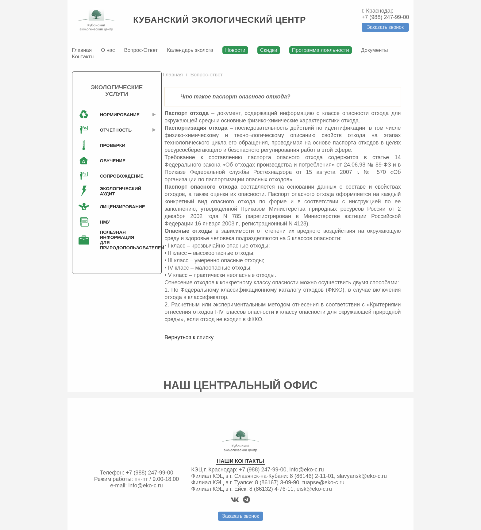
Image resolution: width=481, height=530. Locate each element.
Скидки (268, 50)
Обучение (113, 160)
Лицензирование (118, 206)
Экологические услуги (117, 90)
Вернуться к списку (189, 337)
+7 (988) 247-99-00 (385, 17)
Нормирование (118, 114)
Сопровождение (118, 176)
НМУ (105, 222)
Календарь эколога (190, 50)
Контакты (83, 57)
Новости (235, 50)
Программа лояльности (320, 50)
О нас (108, 50)
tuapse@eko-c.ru (323, 482)
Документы (374, 50)
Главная (82, 50)
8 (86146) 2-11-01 (312, 476)
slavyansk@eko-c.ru (362, 476)
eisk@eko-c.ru (314, 489)
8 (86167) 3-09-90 (277, 482)
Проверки (112, 145)
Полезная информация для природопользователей (118, 239)
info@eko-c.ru (145, 485)
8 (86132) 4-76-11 (271, 489)
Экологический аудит (118, 191)
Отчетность (116, 129)
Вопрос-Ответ (141, 50)
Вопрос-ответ (206, 75)
